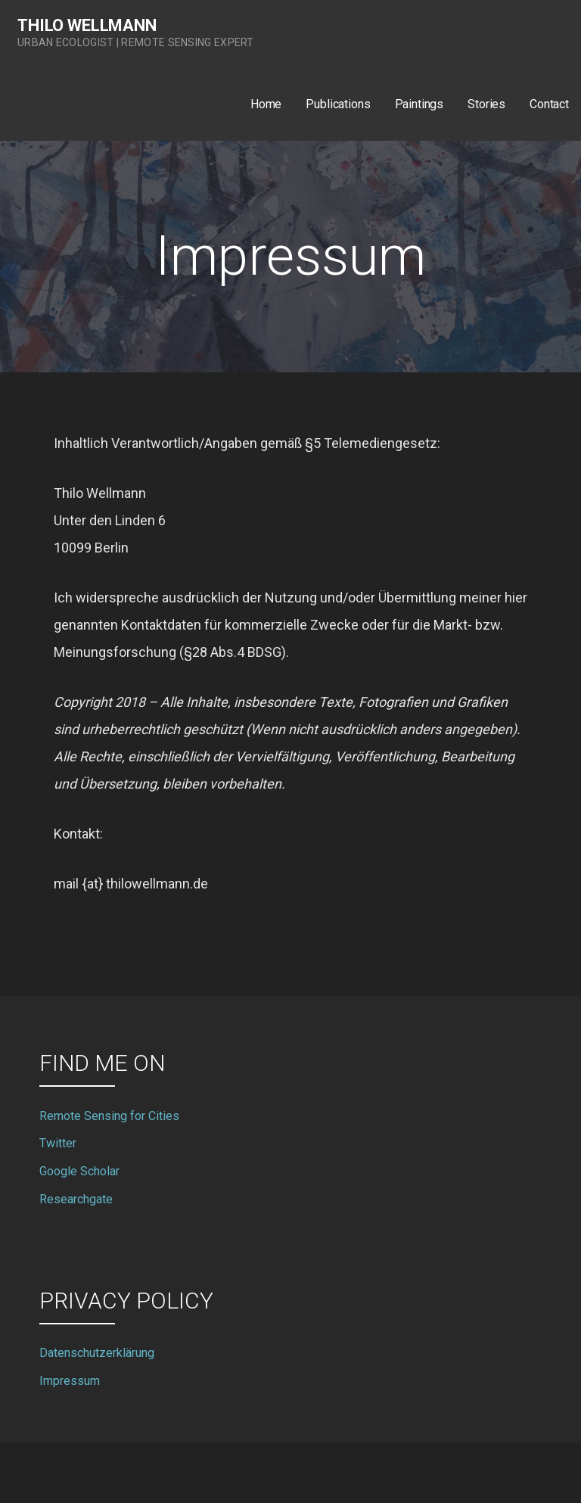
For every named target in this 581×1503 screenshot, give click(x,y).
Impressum (69, 1381)
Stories (486, 104)
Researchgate (76, 1199)
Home (265, 104)
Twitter (57, 1143)
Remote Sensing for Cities (109, 1116)
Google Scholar (79, 1171)
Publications (338, 104)
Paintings (419, 104)
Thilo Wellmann (87, 25)
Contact (549, 104)
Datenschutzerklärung (96, 1353)
